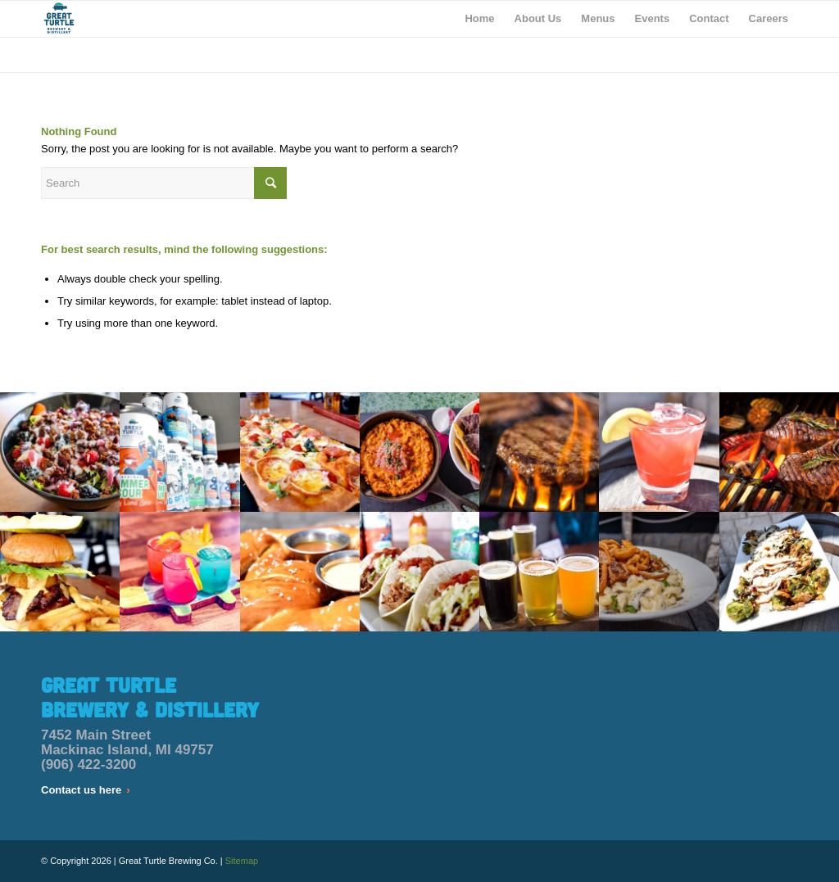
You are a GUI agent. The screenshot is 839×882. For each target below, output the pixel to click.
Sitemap (241, 861)
